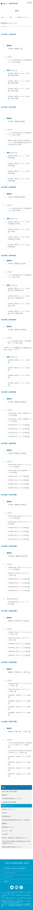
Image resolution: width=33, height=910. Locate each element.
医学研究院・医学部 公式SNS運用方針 (15, 863)
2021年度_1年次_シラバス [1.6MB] (17, 436)
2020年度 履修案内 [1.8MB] (16, 453)
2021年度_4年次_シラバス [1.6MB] (17, 425)
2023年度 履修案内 (13, 263)
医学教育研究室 (6, 815)
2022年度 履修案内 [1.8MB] (16, 329)
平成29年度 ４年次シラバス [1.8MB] (18, 643)
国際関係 (4, 822)
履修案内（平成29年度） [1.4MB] (17, 621)
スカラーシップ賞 (7, 829)
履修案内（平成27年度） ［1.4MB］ (18, 731)
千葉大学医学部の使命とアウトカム (8, 798)
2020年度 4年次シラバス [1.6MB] (17, 476)
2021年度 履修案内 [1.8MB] (16, 402)
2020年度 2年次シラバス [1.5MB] (17, 484)
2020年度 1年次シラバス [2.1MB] (17, 487)
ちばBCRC (5, 833)
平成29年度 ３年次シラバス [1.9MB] (18, 647)
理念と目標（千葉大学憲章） (10, 791)
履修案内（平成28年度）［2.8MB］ (18, 672)
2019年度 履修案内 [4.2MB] (16, 504)
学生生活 (4, 812)
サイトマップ (8, 871)
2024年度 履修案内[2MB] (15, 197)
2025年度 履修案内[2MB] (15, 121)
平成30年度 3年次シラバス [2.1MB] (17, 583)
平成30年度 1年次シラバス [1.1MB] (17, 590)
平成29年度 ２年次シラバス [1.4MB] (18, 651)
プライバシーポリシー (11, 867)
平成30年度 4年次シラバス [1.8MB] (17, 579)
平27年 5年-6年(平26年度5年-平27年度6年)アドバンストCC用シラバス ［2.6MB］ (20, 744)
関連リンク (8, 876)
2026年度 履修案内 (14, 48)
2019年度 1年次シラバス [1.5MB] (17, 539)
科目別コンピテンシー (8, 808)
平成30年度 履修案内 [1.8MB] (16, 556)
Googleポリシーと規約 (14, 899)
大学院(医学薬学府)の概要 (9, 801)
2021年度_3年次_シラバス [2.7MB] (17, 428)
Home (2, 17)
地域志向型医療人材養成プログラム (8, 841)
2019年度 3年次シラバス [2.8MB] (17, 531)
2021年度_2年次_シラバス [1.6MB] (17, 432)
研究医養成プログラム (8, 825)
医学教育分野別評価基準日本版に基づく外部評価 (10, 818)
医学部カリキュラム (7, 805)
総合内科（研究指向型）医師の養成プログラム (10, 836)
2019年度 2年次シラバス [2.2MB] (17, 535)
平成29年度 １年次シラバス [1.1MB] (18, 655)
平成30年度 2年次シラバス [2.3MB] (17, 586)
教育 (11, 17)
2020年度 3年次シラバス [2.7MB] (17, 480)
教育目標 (4, 795)
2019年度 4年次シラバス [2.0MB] (17, 527)
